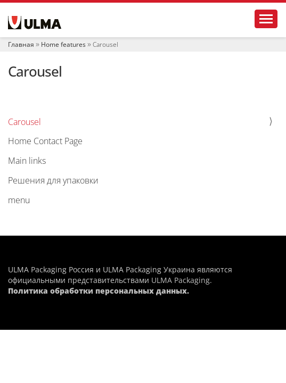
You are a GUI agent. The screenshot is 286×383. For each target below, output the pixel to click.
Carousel (24, 122)
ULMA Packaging (180, 280)
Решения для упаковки (53, 180)
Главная (21, 44)
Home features (63, 44)
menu (19, 200)
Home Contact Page (45, 141)
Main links (27, 160)
